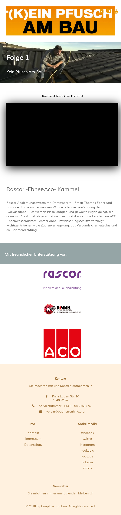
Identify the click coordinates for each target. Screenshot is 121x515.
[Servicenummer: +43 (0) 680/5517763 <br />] (60, 406)
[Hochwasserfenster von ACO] (62, 343)
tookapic (87, 451)
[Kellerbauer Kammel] (62, 309)
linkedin (87, 462)
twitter (87, 439)
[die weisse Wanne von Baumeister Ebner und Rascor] (62, 280)
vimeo (87, 468)
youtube (87, 456)
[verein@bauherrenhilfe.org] (60, 411)
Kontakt (33, 433)
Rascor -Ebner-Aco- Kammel (42, 189)
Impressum (33, 439)
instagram (87, 445)
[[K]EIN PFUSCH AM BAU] (60, 20)
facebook (87, 433)
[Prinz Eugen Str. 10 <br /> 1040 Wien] (60, 398)
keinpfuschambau (54, 506)
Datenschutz (33, 445)
